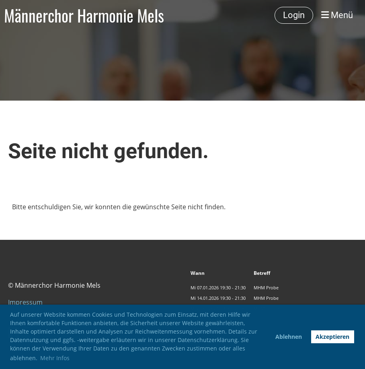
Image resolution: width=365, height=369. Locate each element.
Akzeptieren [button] (332, 336)
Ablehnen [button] (288, 336)
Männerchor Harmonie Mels (84, 15)
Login (294, 15)
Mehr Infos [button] (55, 358)
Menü (337, 15)
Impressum (25, 302)
